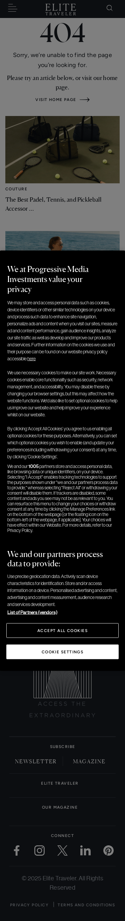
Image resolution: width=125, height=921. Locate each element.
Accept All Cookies (62, 630)
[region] (62, 460)
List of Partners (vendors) (32, 612)
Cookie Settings (63, 651)
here (31, 358)
